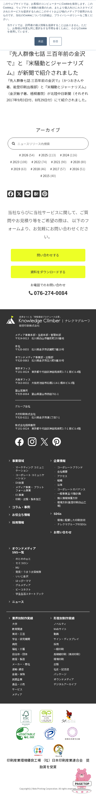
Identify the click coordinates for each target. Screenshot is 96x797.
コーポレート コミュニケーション (30, 476)
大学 (14, 624)
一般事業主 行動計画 (69, 493)
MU (17, 567)
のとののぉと (23, 558)
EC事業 (20, 494)
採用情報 (18, 522)
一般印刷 (59, 649)
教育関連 (17, 629)
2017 (56, 169)
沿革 (59, 484)
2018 (36, 169)
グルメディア (23, 585)
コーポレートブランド (70, 467)
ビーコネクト (23, 589)
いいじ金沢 (22, 576)
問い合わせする (48, 255)
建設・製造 (18, 659)
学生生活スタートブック (30, 593)
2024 (65, 155)
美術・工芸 (18, 634)
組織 (59, 480)
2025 (44, 155)
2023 (16, 162)
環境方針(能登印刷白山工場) (71, 504)
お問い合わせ (63, 532)
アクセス (62, 476)
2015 (46, 176)
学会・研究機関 (21, 639)
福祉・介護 (18, 649)
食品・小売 (18, 684)
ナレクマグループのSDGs (71, 524)
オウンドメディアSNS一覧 (24, 550)
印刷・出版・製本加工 (28, 499)
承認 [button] (40, 41)
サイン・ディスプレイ (66, 639)
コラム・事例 (21, 507)
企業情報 (60, 461)
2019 (16, 169)
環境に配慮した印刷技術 (71, 520)
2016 (75, 169)
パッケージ (60, 674)
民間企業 (17, 679)
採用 (56, 644)
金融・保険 (18, 674)
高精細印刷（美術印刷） (68, 654)
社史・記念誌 (61, 669)
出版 (56, 664)
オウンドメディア (64, 679)
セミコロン (22, 563)
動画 (56, 634)
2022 (37, 162)
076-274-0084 (48, 292)
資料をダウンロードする (48, 272)
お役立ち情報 (21, 514)
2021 (56, 162)
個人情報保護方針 (67, 498)
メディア (17, 694)
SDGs (58, 513)
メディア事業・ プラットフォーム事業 (30, 488)
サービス (17, 689)
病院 (14, 644)
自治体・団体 (19, 654)
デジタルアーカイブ (65, 684)
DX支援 (20, 482)
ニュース (18, 602)
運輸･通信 (18, 669)
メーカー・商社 (21, 664)
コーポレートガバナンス (71, 489)
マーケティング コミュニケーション (30, 469)
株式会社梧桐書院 (25, 425)
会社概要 (62, 471)
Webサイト (60, 629)
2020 (76, 162)
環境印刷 (59, 659)
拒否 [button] (55, 41)
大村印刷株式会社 (25, 414)
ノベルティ (60, 624)
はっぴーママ (23, 580)
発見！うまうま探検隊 (28, 571)
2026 (24, 155)
